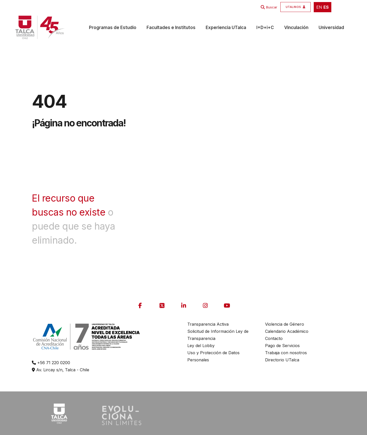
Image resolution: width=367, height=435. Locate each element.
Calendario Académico (286, 331)
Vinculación (296, 27)
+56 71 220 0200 (51, 362)
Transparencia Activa (208, 324)
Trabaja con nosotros (286, 352)
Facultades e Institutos (171, 27)
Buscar (271, 7)
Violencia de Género (284, 324)
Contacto (274, 338)
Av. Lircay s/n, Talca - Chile (60, 369)
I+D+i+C (265, 27)
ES (326, 7)
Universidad (331, 27)
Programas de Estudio (112, 27)
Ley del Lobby (201, 345)
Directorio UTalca (282, 359)
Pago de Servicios (282, 345)
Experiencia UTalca (226, 27)
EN (319, 7)
